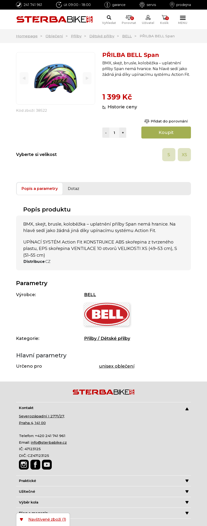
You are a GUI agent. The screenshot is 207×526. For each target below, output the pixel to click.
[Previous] (24, 78)
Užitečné (104, 491)
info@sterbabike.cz (49, 442)
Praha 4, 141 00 (32, 423)
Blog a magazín (104, 513)
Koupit (166, 132)
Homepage (27, 36)
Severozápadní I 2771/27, (42, 416)
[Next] (87, 78)
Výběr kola (104, 502)
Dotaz (73, 188)
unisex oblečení (116, 366)
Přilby (76, 36)
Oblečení (54, 36)
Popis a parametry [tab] (40, 188)
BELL (127, 36)
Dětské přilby (101, 36)
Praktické (104, 480)
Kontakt (104, 407)
